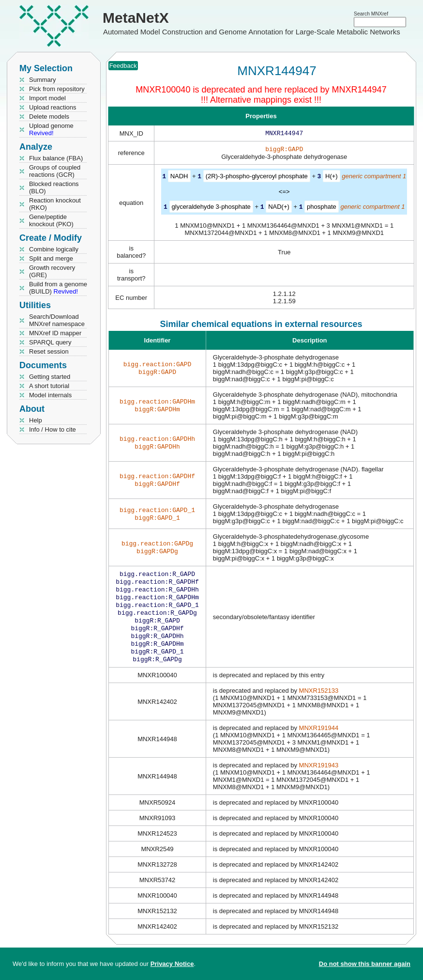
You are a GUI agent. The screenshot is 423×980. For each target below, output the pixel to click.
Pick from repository (57, 89)
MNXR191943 (319, 777)
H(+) (331, 178)
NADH (179, 178)
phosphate (321, 208)
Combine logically (53, 249)
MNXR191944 (319, 740)
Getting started (49, 376)
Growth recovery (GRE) (52, 271)
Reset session (49, 351)
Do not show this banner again (364, 963)
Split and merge (51, 258)
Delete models (49, 116)
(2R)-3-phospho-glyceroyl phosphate (257, 178)
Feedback (123, 65)
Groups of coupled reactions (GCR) (54, 171)
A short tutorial (49, 385)
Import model (47, 98)
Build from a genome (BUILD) (58, 287)
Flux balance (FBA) (56, 158)
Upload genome (51, 129)
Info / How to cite (52, 429)
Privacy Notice (172, 963)
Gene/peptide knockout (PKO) (51, 220)
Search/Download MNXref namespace (57, 320)
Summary (42, 79)
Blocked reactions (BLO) (54, 187)
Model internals (50, 395)
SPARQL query (50, 342)
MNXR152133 (319, 703)
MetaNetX (136, 18)
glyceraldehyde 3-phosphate (211, 208)
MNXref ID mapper (55, 333)
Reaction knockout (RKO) (55, 204)
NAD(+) (278, 208)
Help (35, 420)
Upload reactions (52, 107)
